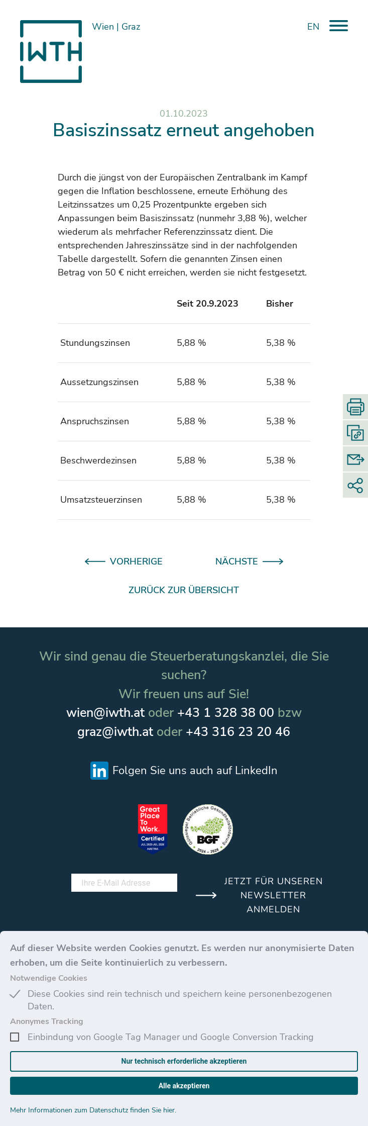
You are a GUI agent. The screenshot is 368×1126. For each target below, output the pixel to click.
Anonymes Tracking (46, 1021)
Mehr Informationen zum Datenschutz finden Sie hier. (93, 1110)
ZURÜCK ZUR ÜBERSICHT (184, 590)
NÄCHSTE (236, 561)
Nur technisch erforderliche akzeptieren (184, 1061)
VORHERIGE (136, 561)
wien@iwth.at (105, 712)
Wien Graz (117, 27)
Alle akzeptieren (184, 1086)
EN (313, 27)
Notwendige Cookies (48, 978)
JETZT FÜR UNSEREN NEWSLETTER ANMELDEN (273, 895)
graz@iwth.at (115, 731)
